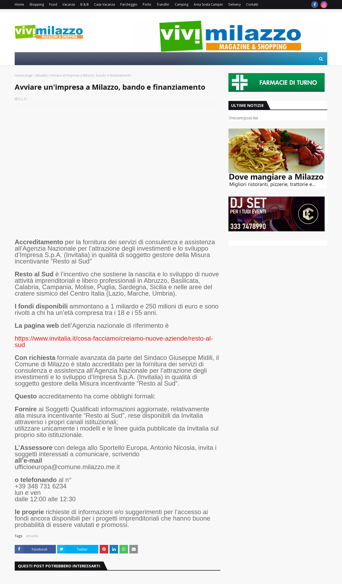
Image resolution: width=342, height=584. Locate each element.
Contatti (252, 4)
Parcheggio (128, 4)
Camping (181, 4)
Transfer (163, 4)
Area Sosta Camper (208, 4)
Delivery (234, 4)
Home (19, 4)
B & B (84, 4)
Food (53, 4)
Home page (24, 75)
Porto (147, 4)
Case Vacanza (104, 4)
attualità (41, 75)
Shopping (36, 4)
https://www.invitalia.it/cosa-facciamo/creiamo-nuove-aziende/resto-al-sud (114, 341)
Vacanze (69, 4)
